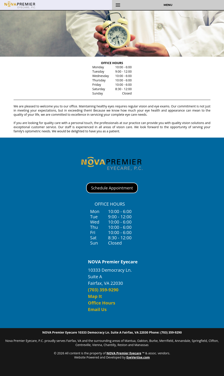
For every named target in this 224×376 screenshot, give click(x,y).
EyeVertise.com (138, 357)
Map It (95, 296)
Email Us (97, 309)
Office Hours (101, 303)
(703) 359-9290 (103, 290)
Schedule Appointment (112, 188)
